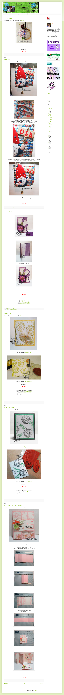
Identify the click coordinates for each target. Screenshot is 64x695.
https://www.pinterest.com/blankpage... (25, 303)
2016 (48, 142)
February (50, 130)
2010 (48, 149)
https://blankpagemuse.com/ (28, 298)
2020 (48, 137)
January (50, 131)
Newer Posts (6, 683)
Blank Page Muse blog (28, 381)
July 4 (12, 207)
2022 (48, 135)
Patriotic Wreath (8, 18)
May (49, 126)
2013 (48, 146)
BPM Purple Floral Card (10, 212)
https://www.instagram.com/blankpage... (26, 300)
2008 (48, 152)
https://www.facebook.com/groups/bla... (25, 299)
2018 (48, 140)
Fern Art (24, 446)
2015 (48, 143)
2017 (48, 141)
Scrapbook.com (50, 95)
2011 (48, 148)
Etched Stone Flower (28, 352)
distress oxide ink (13, 309)
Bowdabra (22, 20)
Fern (31, 238)
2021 (48, 136)
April (49, 127)
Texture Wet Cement (27, 238)
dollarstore (8, 207)
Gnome (10, 207)
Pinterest (49, 94)
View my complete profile (50, 37)
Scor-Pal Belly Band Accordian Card (13, 505)
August (50, 110)
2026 (48, 101)
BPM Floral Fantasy (9, 407)
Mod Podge (14, 207)
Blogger (36, 690)
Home (24, 683)
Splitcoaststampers (50, 96)
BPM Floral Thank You (10, 313)
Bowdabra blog (28, 46)
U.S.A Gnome (7, 59)
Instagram (49, 93)
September (50, 108)
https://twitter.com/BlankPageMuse (25, 302)
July (49, 111)
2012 (48, 147)
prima (16, 309)
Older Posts (41, 683)
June (49, 112)
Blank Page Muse (9, 309)
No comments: (17, 308)
